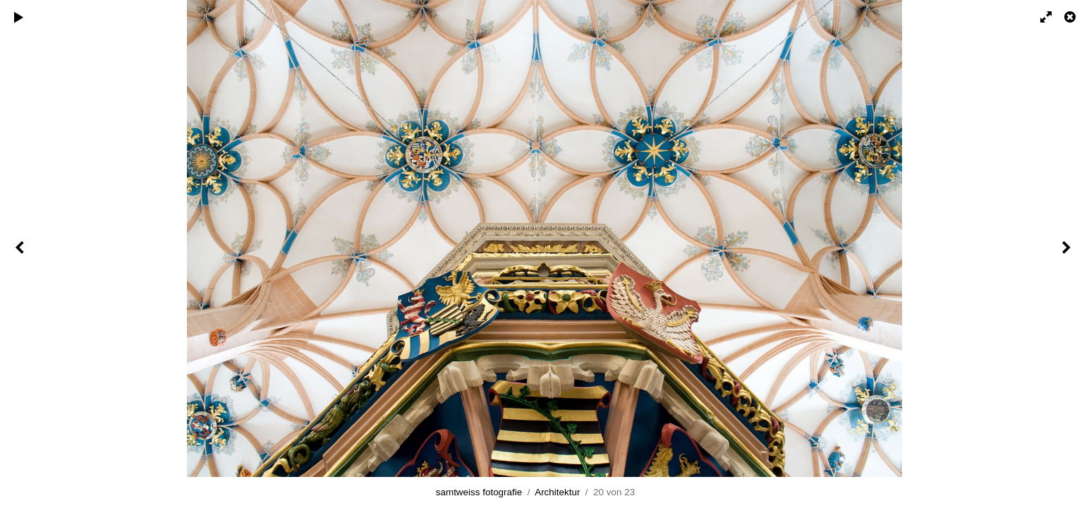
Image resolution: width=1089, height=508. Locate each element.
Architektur (557, 492)
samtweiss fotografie (479, 492)
